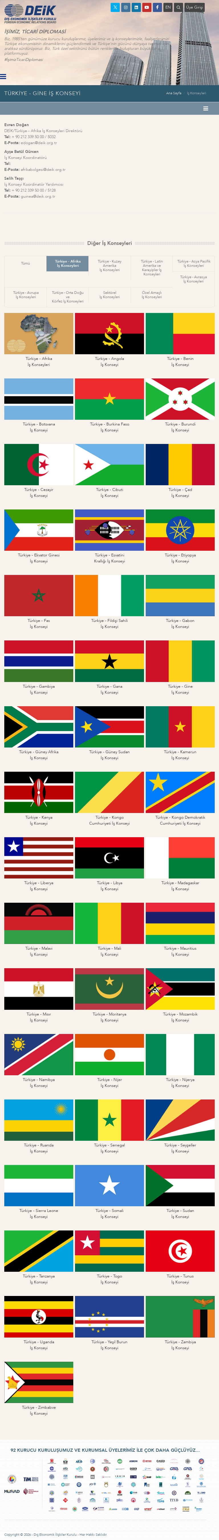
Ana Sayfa (173, 93)
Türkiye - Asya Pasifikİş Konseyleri (193, 263)
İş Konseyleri (196, 93)
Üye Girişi (194, 7)
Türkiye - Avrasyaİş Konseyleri (193, 279)
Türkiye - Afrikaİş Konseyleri (68, 263)
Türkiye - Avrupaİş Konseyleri (26, 295)
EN (168, 7)
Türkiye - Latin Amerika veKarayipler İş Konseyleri (152, 268)
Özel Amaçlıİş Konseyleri (152, 295)
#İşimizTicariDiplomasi (23, 59)
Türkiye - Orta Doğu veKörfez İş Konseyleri (68, 297)
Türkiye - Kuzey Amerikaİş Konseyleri (109, 266)
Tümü (25, 263)
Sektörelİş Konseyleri (110, 295)
